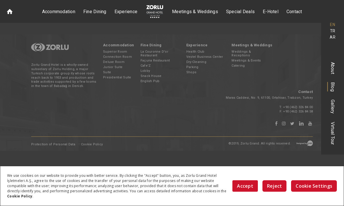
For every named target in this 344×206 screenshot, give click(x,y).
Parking (192, 67)
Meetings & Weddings (195, 11)
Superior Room (115, 52)
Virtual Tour (332, 133)
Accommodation (58, 11)
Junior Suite (112, 67)
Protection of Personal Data (53, 144)
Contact (294, 11)
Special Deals (240, 11)
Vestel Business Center (204, 57)
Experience (126, 11)
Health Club (195, 52)
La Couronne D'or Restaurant (154, 53)
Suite (107, 72)
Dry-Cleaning (196, 62)
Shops (191, 72)
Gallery (332, 107)
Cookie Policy (92, 144)
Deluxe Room (113, 62)
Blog (332, 87)
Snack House (151, 76)
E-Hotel (270, 11)
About (332, 68)
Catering (238, 66)
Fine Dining (94, 11)
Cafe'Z (146, 66)
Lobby (145, 71)
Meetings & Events (246, 60)
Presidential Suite (117, 77)
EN (332, 24)
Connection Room (117, 57)
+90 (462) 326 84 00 (298, 107)
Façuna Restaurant (155, 60)
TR (332, 31)
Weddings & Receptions (241, 53)
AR (332, 37)
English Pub (150, 81)
